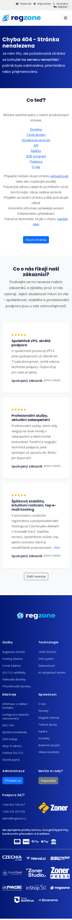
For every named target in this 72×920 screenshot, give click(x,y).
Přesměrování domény (16, 686)
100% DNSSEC (47, 652)
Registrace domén (13, 652)
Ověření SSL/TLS (12, 753)
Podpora (36, 161)
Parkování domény (14, 679)
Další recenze (36, 576)
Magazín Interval (48, 717)
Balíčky (36, 151)
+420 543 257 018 (13, 811)
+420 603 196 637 (13, 804)
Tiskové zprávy (47, 724)
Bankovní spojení (49, 745)
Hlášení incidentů (49, 752)
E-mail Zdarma (11, 665)
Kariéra (42, 731)
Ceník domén (36, 135)
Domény (36, 129)
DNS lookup (9, 739)
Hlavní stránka (36, 240)
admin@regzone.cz (14, 818)
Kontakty (60, 3)
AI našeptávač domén (51, 672)
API (36, 145)
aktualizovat (59, 176)
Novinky (43, 711)
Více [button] (56, 547)
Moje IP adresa (11, 746)
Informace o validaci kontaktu (14, 706)
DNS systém (46, 659)
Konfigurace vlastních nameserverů (15, 716)
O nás (36, 167)
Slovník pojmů (11, 760)
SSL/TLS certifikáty (14, 672)
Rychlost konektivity (14, 732)
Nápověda (42, 3)
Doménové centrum (36, 140)
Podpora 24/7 (13, 795)
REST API (8, 725)
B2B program (36, 156)
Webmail (23, 3)
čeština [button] (60, 6)
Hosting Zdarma (12, 659)
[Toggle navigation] (65, 18)
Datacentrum (46, 665)
